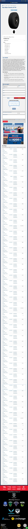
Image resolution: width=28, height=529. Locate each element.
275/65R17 (10, 320)
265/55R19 (10, 425)
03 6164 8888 (4, 515)
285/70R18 (10, 408)
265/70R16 (10, 210)
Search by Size (3, 525)
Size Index (15, 523)
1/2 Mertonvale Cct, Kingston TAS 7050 (5, 513)
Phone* (4, 90)
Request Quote (5, 121)
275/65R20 (10, 458)
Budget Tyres (15, 525)
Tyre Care (2, 527)
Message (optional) (5, 114)
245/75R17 (10, 287)
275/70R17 (10, 331)
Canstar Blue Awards (16, 524)
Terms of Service (21, 119)
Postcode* (4, 95)
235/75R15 (10, 150)
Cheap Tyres (15, 526)
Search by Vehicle (3, 524)
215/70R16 (10, 166)
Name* (4, 88)
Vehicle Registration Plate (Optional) (7, 112)
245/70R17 (10, 276)
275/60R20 (10, 452)
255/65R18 (10, 353)
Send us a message (4, 516)
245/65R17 (10, 265)
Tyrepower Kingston (14, 2)
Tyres (1, 523)
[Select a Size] (14, 40)
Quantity (19, 85)
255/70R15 (10, 155)
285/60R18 (10, 397)
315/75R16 (10, 243)
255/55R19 (10, 419)
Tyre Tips (2, 528)
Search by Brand (3, 526)
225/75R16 (10, 172)
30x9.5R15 (11, 133)
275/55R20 (10, 441)
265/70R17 (10, 309)
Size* (3, 85)
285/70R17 (10, 342)
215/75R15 (10, 144)
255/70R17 (10, 298)
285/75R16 (10, 232)
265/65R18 (10, 364)
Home (3, 5)
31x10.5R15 (10, 139)
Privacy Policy (16, 119)
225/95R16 (10, 177)
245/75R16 (10, 199)
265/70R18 (10, 375)
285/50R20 (10, 463)
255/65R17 (10, 292)
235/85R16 (10, 188)
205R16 (11, 161)
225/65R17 (10, 254)
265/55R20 (10, 436)
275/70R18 (10, 386)
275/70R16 (10, 221)
